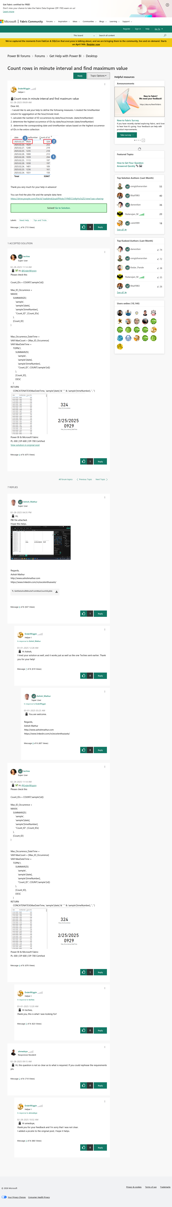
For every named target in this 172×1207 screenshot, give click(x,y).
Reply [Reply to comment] (100, 461)
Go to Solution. (62, 207)
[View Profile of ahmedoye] (23, 1051)
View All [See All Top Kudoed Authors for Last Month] (122, 292)
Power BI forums (18, 56)
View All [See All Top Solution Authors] (122, 229)
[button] (80, 76)
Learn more (8, 11)
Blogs (101, 21)
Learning (113, 21)
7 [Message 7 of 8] (26, 669)
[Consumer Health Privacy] (39, 1197)
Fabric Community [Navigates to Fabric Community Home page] (31, 21)
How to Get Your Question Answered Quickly (130, 164)
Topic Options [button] (98, 75)
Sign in (138, 28)
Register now (93, 44)
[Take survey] (127, 135)
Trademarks (165, 1187)
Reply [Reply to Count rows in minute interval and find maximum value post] (100, 227)
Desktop (91, 56)
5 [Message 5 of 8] (26, 1023)
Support (126, 21)
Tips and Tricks (40, 220)
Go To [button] (157, 29)
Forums (49, 21)
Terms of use (151, 1187)
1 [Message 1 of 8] (19, 227)
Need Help (24, 220)
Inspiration (62, 21)
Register (126, 28)
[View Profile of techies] (26, 256)
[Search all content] (133, 35)
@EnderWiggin (28, 270)
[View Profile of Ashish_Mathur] (30, 501)
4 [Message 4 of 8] (19, 454)
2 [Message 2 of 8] (19, 1078)
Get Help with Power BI (65, 56)
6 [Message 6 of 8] (19, 607)
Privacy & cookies (134, 1187)
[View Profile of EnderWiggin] (24, 88)
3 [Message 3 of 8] (26, 1140)
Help (147, 28)
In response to (29, 641)
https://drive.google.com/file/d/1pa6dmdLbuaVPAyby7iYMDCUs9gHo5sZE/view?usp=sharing (57, 198)
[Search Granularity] (84, 35)
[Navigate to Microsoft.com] (8, 21)
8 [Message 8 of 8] (33, 743)
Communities (88, 21)
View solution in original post (25, 444)
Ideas (75, 21)
